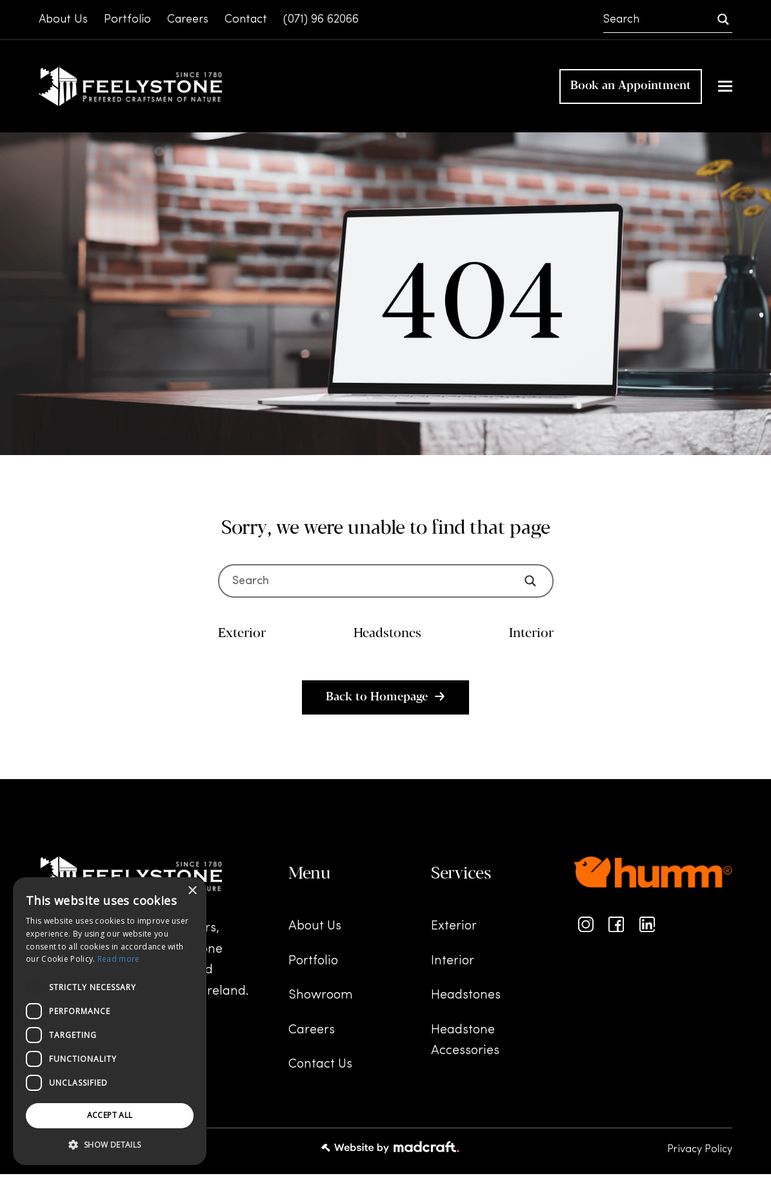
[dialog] (109, 1021)
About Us (314, 930)
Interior (452, 965)
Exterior (454, 930)
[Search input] (658, 19)
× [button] (192, 891)
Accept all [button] (110, 1115)
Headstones (466, 999)
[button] (725, 88)
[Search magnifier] (723, 19)
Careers (311, 1034)
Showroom (320, 999)
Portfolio (313, 965)
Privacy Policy (699, 1153)
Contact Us (320, 1068)
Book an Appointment (630, 88)
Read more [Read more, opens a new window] (118, 958)
